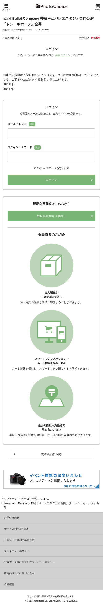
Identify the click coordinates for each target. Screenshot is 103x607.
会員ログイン (62, 55)
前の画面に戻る (13, 37)
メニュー (6, 7)
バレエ (45, 498)
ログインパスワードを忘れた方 (51, 168)
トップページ (9, 498)
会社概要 (9, 584)
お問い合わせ (11, 517)
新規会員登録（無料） (51, 216)
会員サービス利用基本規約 (19, 539)
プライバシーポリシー (16, 551)
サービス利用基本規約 (16, 528)
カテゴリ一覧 (29, 498)
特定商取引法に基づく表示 (19, 573)
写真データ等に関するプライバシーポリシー (29, 562)
